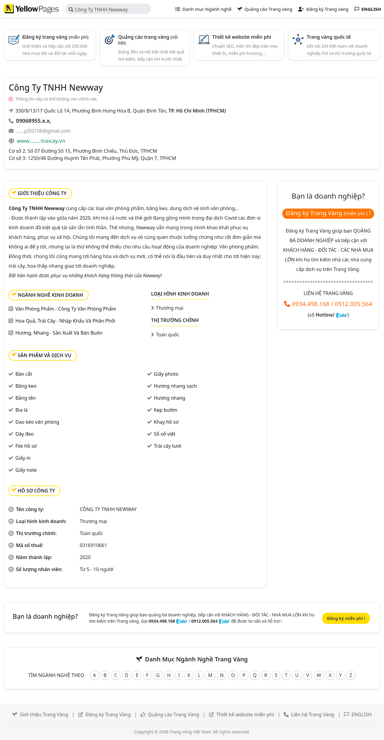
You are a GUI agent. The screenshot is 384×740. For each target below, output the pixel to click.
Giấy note (26, 470)
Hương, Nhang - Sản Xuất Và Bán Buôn (59, 332)
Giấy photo (166, 374)
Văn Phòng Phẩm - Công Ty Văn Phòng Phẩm (65, 308)
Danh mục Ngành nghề (204, 9)
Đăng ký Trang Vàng (108, 714)
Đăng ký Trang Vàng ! (328, 213)
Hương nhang (169, 398)
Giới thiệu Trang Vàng (44, 714)
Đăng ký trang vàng (55, 37)
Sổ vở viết (165, 434)
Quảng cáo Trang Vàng (173, 714)
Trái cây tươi (167, 446)
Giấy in (23, 458)
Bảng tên (25, 398)
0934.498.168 (310, 304)
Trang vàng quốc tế (329, 37)
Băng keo (26, 386)
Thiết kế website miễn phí (241, 37)
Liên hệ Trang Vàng (312, 714)
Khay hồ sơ (166, 422)
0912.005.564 (353, 304)
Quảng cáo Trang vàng (265, 9)
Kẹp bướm (165, 410)
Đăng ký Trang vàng (323, 9)
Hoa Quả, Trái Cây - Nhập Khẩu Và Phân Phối (65, 320)
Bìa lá (21, 410)
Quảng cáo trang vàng (148, 40)
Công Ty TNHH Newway (98, 9)
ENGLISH (362, 714)
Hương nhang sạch (175, 386)
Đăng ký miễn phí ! (346, 618)
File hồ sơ (26, 446)
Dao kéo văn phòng (37, 422)
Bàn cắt (23, 374)
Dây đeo (24, 434)
